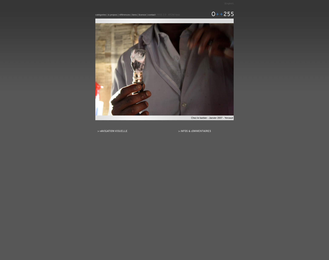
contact (151, 14)
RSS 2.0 (161, 14)
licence (142, 14)
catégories (100, 14)
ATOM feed (174, 14)
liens (134, 14)
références (124, 14)
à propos (112, 14)
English (229, 3)
